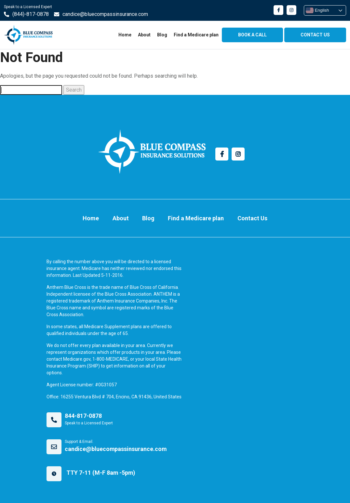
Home (124, 34)
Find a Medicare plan (196, 34)
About (144, 34)
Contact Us (247, 216)
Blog (162, 34)
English (317, 10)
